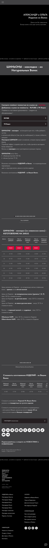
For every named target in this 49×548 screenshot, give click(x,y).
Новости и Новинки (7, 530)
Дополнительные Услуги (31, 503)
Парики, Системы (7, 516)
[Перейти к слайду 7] (27, 362)
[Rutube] (29, 430)
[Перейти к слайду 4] (18, 216)
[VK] (8, 430)
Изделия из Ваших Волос (32, 497)
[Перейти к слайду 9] (30, 362)
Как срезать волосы (30, 519)
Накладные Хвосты (7, 497)
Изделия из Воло (37, 17)
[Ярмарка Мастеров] (4, 430)
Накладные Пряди (7, 499)
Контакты (4, 538)
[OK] (25, 430)
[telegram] (26, 529)
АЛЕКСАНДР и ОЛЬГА (35, 14)
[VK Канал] (16, 430)
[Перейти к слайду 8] (24, 216)
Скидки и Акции (6, 533)
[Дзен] (21, 430)
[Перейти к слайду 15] (34, 216)
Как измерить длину (30, 516)
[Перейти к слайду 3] (17, 216)
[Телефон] (36, 529)
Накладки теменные (7, 510)
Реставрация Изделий (31, 505)
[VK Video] (12, 430)
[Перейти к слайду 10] (27, 216)
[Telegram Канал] (8, 434)
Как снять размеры (30, 514)
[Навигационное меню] (3, 2)
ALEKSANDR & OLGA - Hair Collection (37, 12)
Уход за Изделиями (30, 500)
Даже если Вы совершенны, (39, 22)
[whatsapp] (29, 529)
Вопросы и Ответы (30, 522)
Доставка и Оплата (7, 536)
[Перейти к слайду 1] (14, 216)
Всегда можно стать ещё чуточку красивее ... (33, 24)
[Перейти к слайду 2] (20, 362)
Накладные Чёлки (7, 508)
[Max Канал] (34, 430)
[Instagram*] (38, 430)
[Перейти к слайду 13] (31, 216)
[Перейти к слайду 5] (20, 216)
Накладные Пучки (7, 505)
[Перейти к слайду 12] (30, 216)
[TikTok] (42, 430)
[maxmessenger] (33, 529)
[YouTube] (4, 434)
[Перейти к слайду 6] (21, 216)
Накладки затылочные (8, 513)
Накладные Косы (7, 502)
